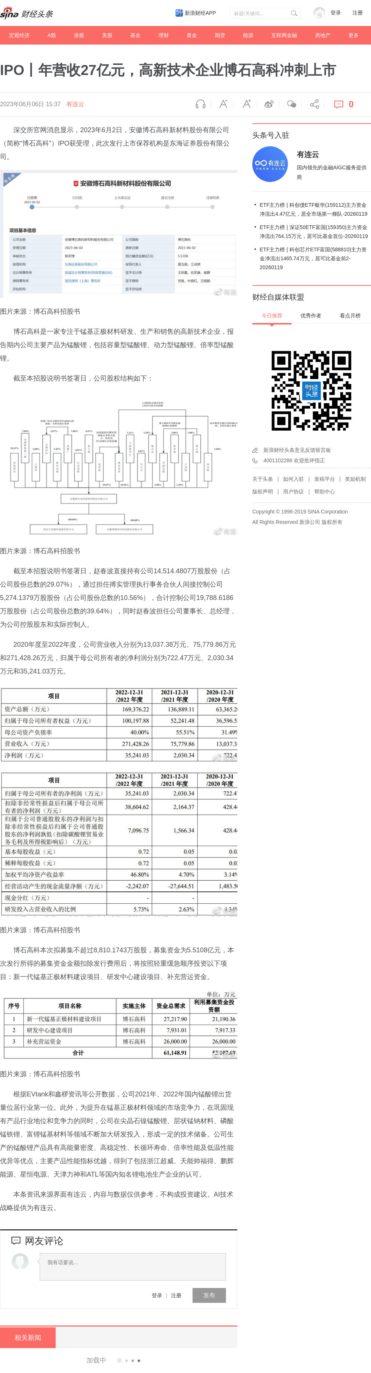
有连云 (75, 104)
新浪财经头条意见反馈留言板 (297, 450)
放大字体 (245, 104)
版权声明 (262, 492)
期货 (220, 35)
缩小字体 (222, 104)
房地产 (323, 35)
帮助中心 (324, 492)
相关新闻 (27, 1337)
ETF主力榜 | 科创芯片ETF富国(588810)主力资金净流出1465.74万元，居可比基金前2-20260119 (313, 258)
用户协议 (293, 492)
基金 (135, 35)
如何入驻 (293, 479)
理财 (163, 35)
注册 (357, 13)
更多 (353, 35)
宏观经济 (19, 35)
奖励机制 (355, 479)
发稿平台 (324, 479)
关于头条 (262, 479)
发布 (209, 1295)
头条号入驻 (270, 135)
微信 (290, 104)
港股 (79, 35)
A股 (51, 35)
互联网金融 (284, 35)
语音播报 (199, 104)
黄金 (192, 35)
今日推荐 (272, 316)
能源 (248, 35)
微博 (267, 104)
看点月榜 (350, 316)
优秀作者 (311, 316)
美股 (107, 35)
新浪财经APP (200, 13)
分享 (313, 104)
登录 (157, 1295)
